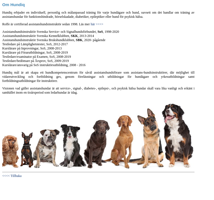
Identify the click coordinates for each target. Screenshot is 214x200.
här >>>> (96, 24)
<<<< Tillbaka (11, 176)
